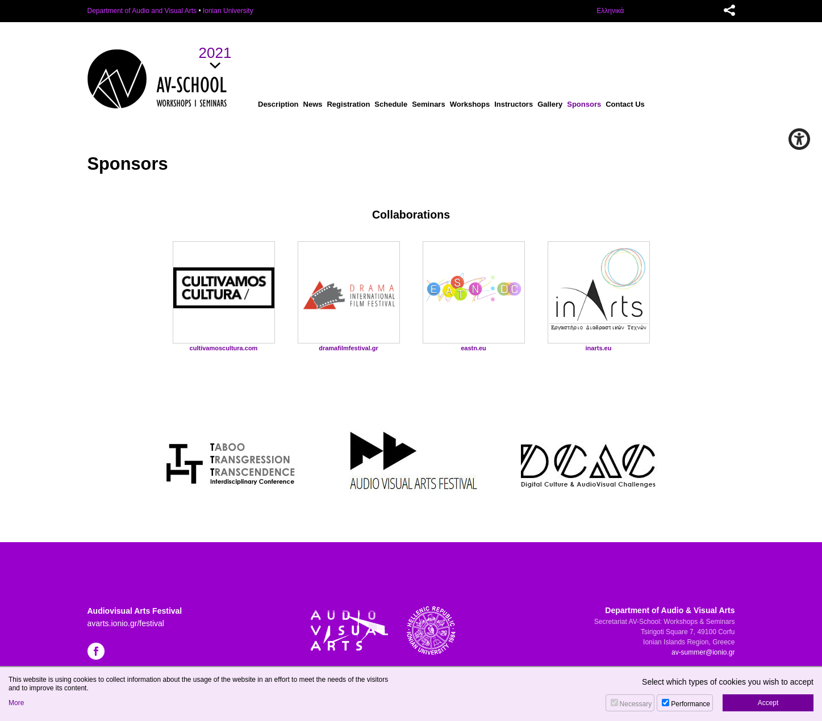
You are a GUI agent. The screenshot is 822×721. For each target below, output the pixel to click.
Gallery (549, 104)
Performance (690, 704)
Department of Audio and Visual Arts (142, 11)
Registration (348, 104)
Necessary (636, 704)
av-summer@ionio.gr (703, 652)
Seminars (428, 104)
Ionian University (228, 11)
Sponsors (584, 104)
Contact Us (625, 104)
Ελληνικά (610, 11)
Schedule (390, 104)
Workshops (470, 104)
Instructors (513, 104)
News (313, 104)
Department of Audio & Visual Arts (670, 610)
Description (278, 104)
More (16, 703)
